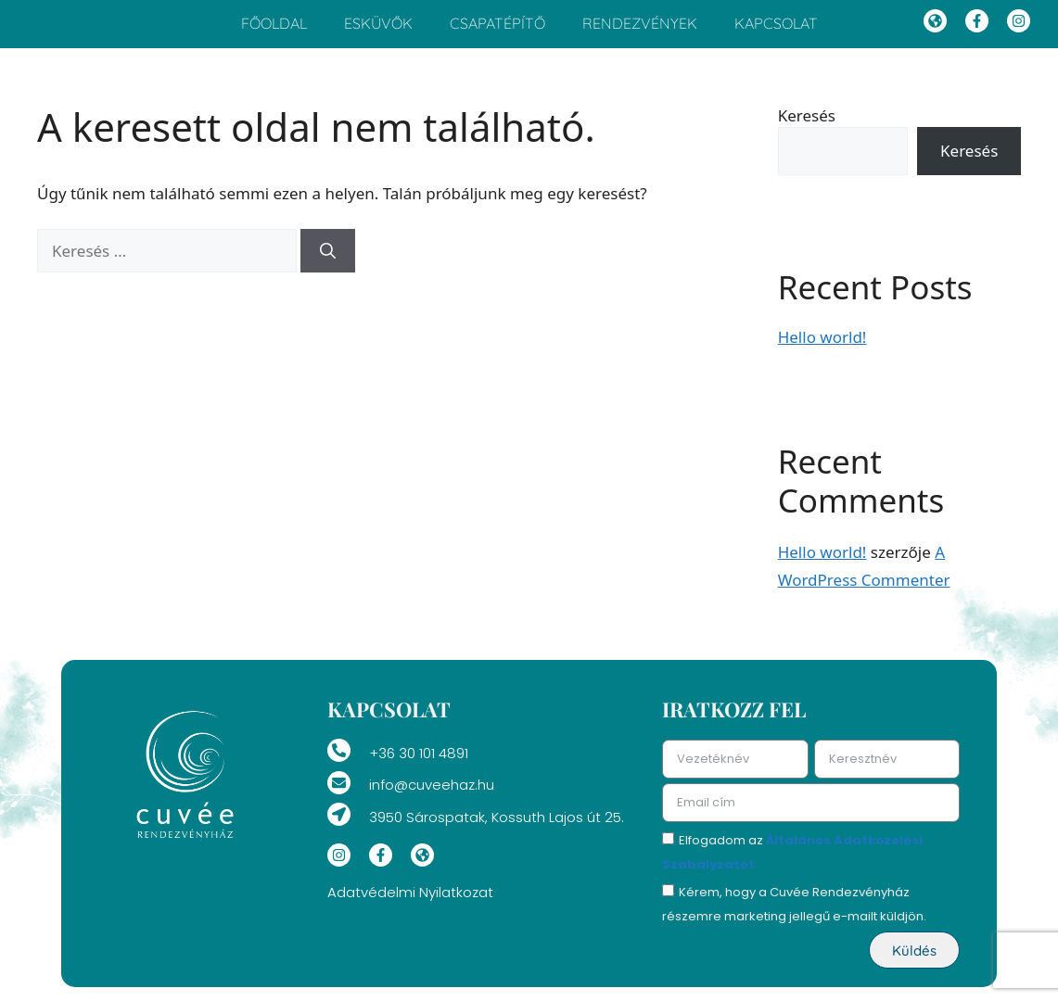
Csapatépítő (497, 28)
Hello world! (822, 347)
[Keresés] (327, 261)
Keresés (806, 125)
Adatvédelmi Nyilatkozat (410, 902)
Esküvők (378, 28)
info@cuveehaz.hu (431, 795)
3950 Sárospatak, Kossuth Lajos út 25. (496, 827)
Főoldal (274, 28)
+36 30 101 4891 (418, 763)
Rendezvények (639, 28)
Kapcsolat (776, 28)
